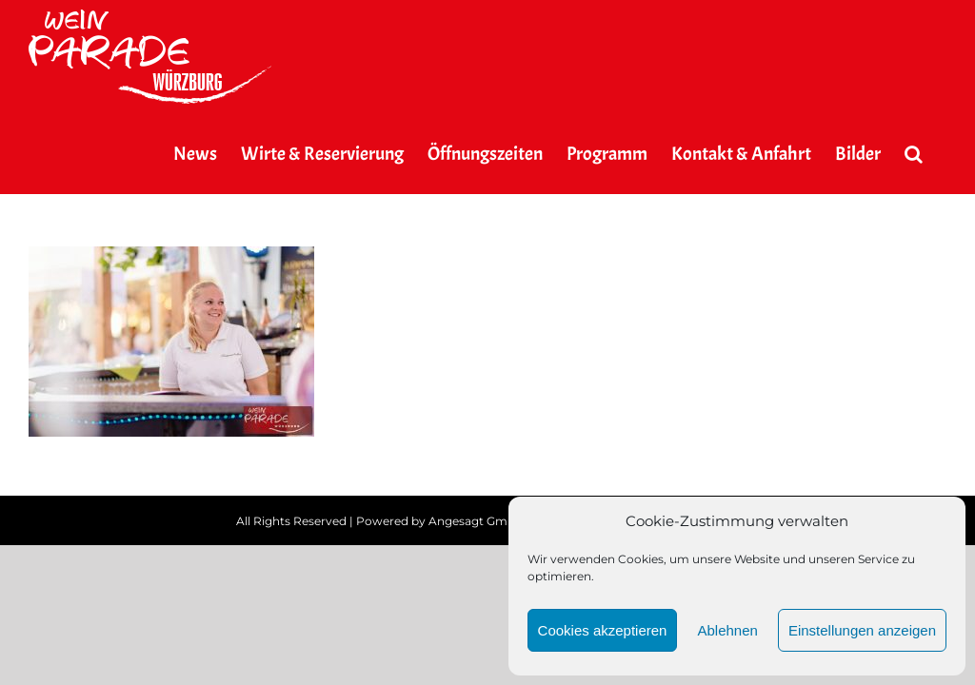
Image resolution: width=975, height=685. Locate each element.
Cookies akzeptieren (602, 630)
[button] (914, 154)
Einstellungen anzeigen (862, 630)
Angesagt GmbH (476, 521)
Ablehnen (727, 630)
